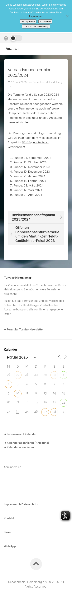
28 (54, 412)
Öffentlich (12, 49)
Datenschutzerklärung (36, 26)
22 (63, 402)
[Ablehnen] (67, 16)
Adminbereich (12, 467)
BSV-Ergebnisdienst (35, 142)
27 (17, 375)
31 (54, 375)
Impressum (35, 16)
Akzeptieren (28, 21)
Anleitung (55, 118)
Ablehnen (45, 21)
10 (17, 393)
